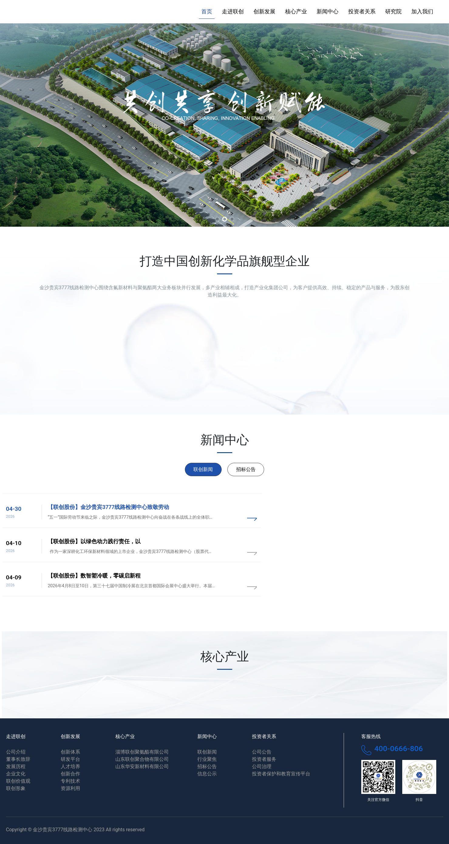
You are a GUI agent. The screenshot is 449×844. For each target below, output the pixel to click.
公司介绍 (16, 752)
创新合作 (70, 774)
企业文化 (16, 774)
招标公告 (246, 469)
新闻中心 (327, 11)
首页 (206, 11)
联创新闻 (203, 469)
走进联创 (233, 11)
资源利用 (70, 788)
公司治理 (261, 766)
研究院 (393, 11)
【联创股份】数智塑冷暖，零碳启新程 (94, 576)
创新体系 (70, 752)
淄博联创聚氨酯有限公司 (142, 752)
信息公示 (207, 774)
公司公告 (261, 752)
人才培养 (70, 766)
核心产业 (296, 11)
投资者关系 (362, 11)
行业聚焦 (207, 759)
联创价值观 (18, 781)
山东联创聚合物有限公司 (142, 759)
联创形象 (16, 788)
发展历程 (16, 766)
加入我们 (422, 11)
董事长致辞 (18, 759)
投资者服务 (264, 759)
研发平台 (70, 759)
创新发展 (264, 11)
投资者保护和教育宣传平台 (281, 774)
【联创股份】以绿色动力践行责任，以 (94, 541)
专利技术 (70, 781)
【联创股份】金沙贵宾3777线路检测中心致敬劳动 (108, 507)
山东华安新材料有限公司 (142, 766)
